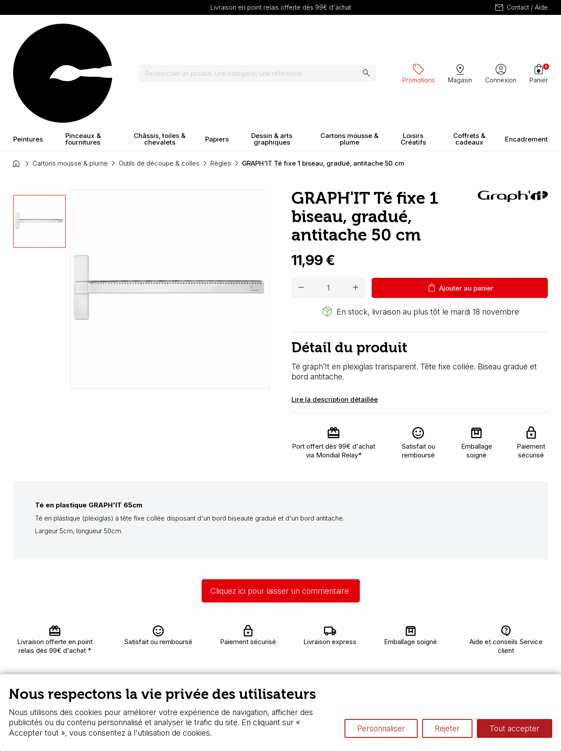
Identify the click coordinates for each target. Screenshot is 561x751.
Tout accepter (515, 728)
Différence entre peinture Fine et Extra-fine (402, 649)
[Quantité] (328, 211)
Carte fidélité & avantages (258, 636)
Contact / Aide (521, 7)
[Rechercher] (262, 35)
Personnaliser (381, 728)
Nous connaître (180, 649)
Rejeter (447, 728)
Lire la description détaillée (334, 322)
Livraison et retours (175, 636)
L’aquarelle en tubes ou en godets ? (392, 632)
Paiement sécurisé (171, 662)
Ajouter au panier (460, 211)
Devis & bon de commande (259, 671)
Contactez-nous (519, 640)
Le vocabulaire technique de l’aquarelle (397, 641)
